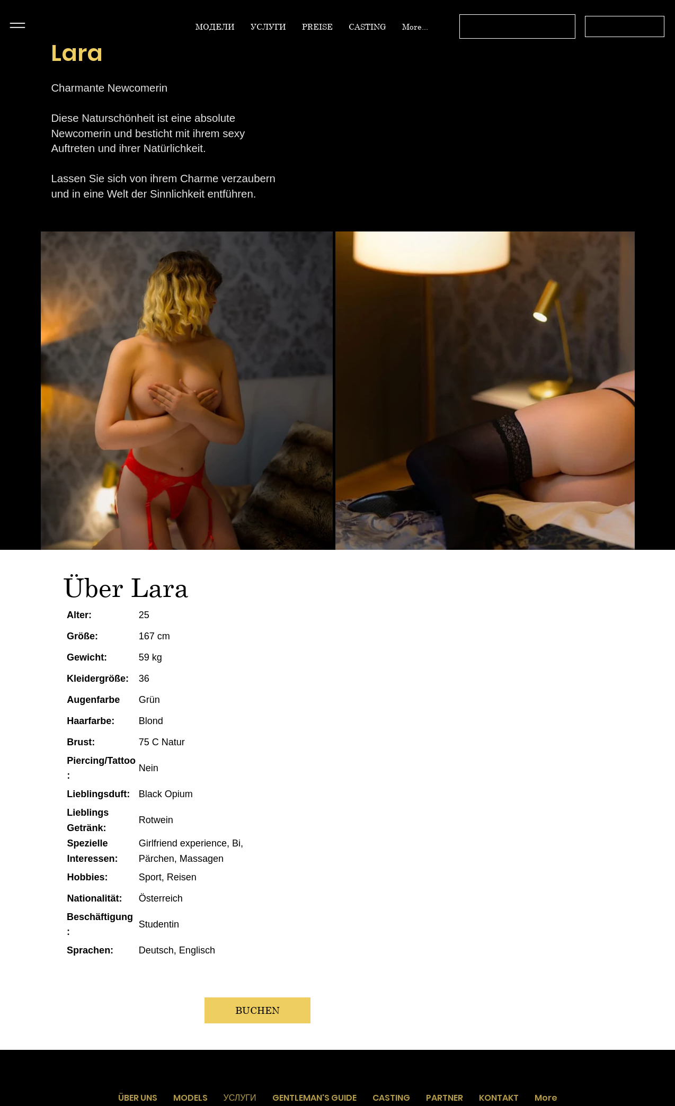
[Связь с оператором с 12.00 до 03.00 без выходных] (517, 26)
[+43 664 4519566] (624, 26)
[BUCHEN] (257, 1010)
